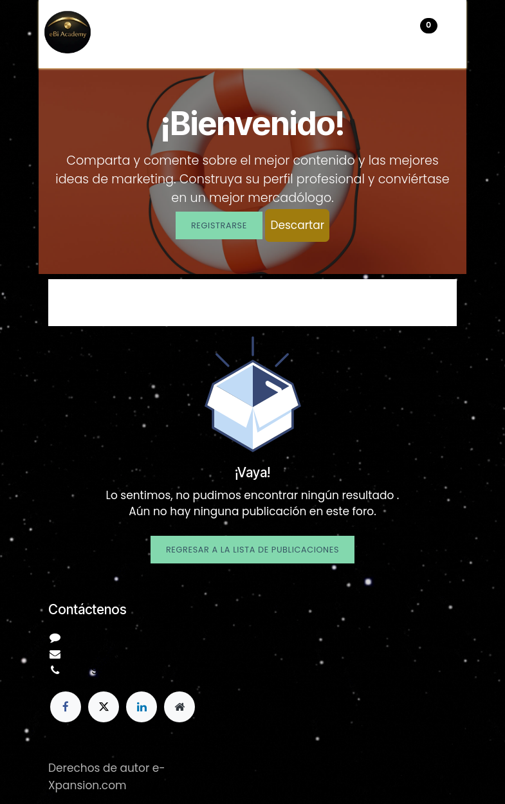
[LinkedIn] (141, 706)
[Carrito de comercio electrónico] (389, 34)
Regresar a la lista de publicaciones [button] (252, 549)
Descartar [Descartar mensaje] (297, 225)
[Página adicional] (179, 706)
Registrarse (219, 225)
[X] (103, 706)
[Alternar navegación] (453, 34)
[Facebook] (65, 706)
